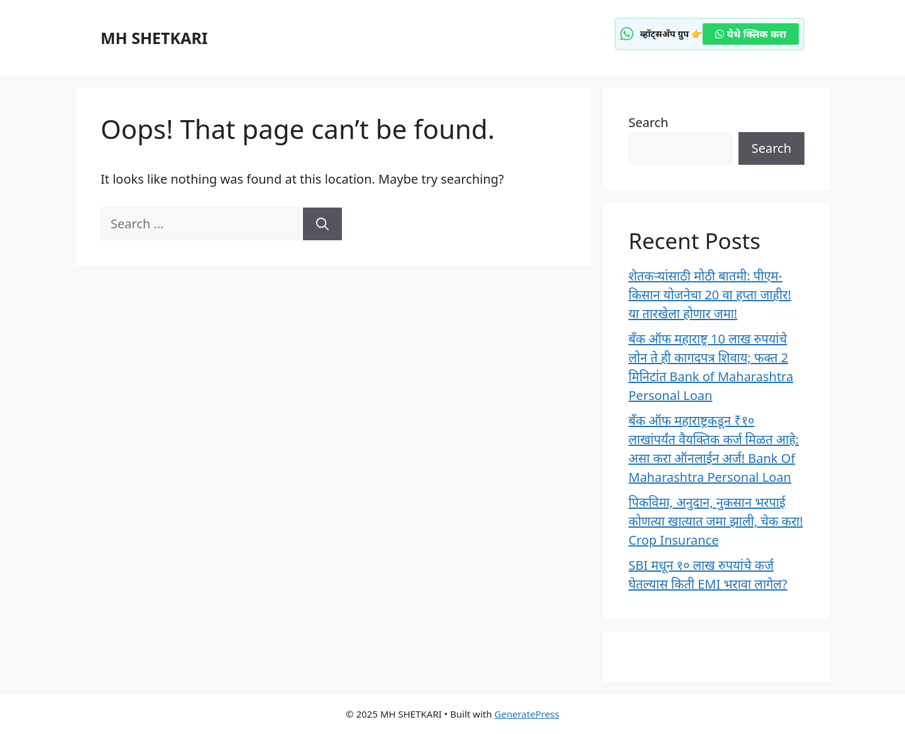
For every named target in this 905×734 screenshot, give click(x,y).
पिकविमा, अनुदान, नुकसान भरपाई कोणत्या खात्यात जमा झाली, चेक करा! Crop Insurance (715, 521)
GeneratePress (527, 714)
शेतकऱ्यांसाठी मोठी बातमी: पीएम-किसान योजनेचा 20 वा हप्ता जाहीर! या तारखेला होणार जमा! (709, 294)
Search (648, 122)
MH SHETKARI (154, 37)
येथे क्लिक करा (750, 34)
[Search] (322, 224)
